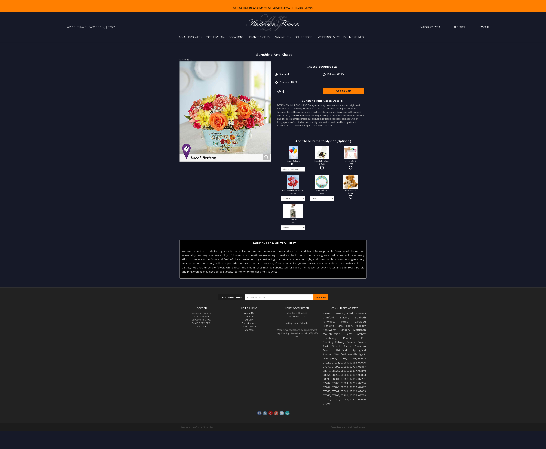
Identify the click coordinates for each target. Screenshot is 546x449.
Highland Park (332, 325)
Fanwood (328, 321)
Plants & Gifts (259, 37)
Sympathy (282, 37)
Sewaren (360, 346)
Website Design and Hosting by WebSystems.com (349, 427)
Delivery (249, 319)
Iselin (349, 325)
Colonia (361, 313)
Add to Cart (343, 90)
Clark (350, 313)
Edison (344, 317)
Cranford (328, 317)
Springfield (359, 350)
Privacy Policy (208, 427)
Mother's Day (215, 37)
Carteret (339, 313)
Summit (328, 354)
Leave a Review (249, 326)
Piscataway (330, 338)
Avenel (327, 313)
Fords (344, 321)
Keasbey (360, 325)
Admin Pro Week (190, 37)
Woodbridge (355, 354)
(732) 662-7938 (431, 27)
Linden (345, 330)
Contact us (249, 316)
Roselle (351, 342)
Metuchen (359, 330)
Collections (303, 37)
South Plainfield (335, 350)
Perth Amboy (355, 334)
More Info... (357, 37)
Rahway (340, 342)
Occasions (236, 37)
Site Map (249, 329)
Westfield (340, 354)
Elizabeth (360, 317)
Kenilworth (329, 330)
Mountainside (331, 334)
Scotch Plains (341, 346)
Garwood (360, 321)
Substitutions (249, 323)
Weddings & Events (332, 37)
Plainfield (349, 338)
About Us (249, 312)
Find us (201, 326)
